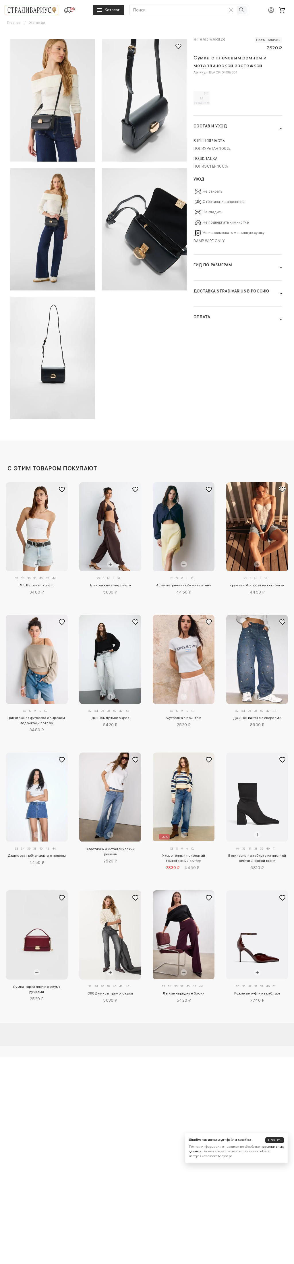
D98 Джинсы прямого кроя (110, 993)
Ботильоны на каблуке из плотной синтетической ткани (257, 858)
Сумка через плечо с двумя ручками (37, 989)
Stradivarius (209, 39)
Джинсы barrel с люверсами (257, 718)
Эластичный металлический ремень (110, 851)
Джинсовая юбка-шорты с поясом (37, 856)
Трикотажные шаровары (110, 585)
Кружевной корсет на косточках (257, 585)
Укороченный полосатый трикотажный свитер (183, 858)
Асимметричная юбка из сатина (183, 585)
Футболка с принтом (183, 718)
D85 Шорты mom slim (37, 585)
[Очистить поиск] (231, 10)
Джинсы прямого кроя (110, 718)
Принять (274, 1140)
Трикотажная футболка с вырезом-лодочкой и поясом (36, 720)
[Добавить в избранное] (62, 489)
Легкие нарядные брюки (183, 993)
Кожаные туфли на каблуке (257, 993)
